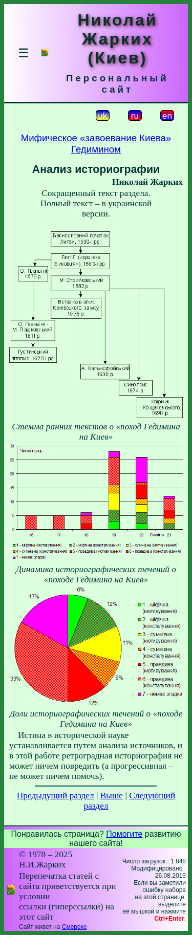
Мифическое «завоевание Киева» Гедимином (96, 144)
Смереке (74, 926)
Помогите (124, 834)
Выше (111, 795)
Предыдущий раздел (55, 795)
